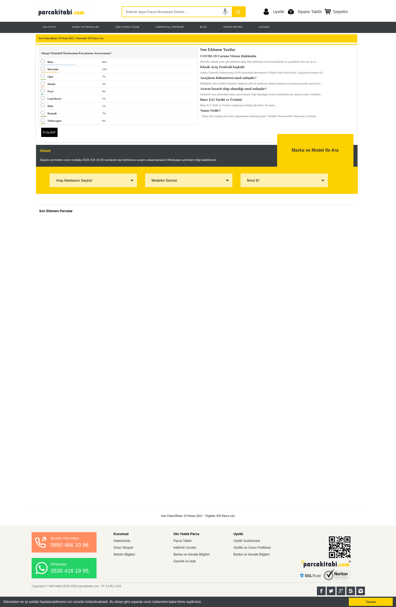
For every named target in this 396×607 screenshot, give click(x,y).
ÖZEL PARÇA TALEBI (127, 27)
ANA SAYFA (49, 27)
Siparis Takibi (310, 11)
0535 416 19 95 (70, 571)
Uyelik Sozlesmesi (246, 541)
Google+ (341, 591)
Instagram (360, 591)
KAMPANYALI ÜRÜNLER (170, 27)
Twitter (331, 591)
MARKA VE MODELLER (85, 27)
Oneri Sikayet (123, 548)
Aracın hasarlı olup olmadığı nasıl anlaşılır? (233, 88)
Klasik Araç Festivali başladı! (222, 66)
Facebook (321, 591)
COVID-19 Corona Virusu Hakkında (228, 55)
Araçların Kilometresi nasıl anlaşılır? (228, 77)
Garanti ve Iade (184, 561)
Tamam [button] (371, 601)
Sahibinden (350, 591)
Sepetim (340, 11)
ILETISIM (264, 27)
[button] (203, 602)
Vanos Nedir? (210, 109)
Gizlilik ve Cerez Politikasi (252, 548)
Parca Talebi (182, 541)
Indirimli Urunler (184, 548)
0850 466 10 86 (70, 545)
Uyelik (278, 11)
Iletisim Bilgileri (124, 554)
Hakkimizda (121, 541)
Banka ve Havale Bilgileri (191, 554)
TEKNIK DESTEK (232, 27)
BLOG (203, 27)
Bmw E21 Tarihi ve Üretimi (221, 98)
